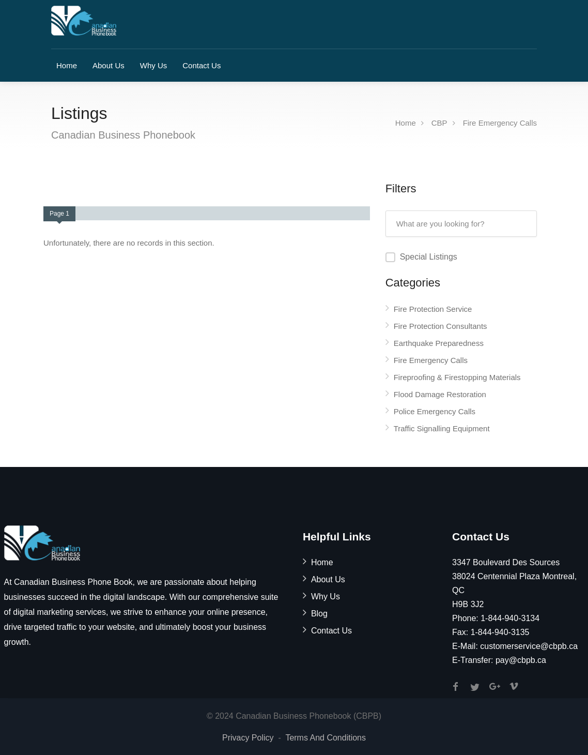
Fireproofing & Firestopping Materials (457, 377)
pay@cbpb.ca (521, 660)
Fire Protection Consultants (440, 326)
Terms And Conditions (325, 737)
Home (66, 65)
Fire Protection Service (433, 309)
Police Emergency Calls (434, 411)
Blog (319, 613)
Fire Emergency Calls (500, 122)
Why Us (153, 65)
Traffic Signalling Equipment (442, 428)
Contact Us (201, 65)
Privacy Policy (248, 737)
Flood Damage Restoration (440, 394)
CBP (439, 122)
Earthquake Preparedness (439, 343)
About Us (108, 65)
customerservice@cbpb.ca (529, 646)
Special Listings (428, 256)
